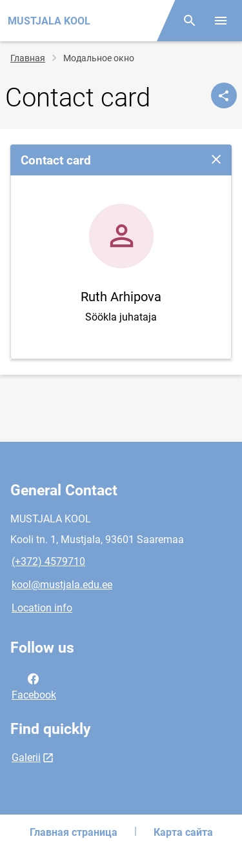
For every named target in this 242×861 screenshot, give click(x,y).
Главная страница (73, 832)
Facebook (34, 685)
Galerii (26, 757)
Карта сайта (183, 832)
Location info (42, 608)
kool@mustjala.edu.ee (62, 585)
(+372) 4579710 (48, 561)
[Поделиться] (224, 95)
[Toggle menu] (220, 20)
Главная (27, 58)
